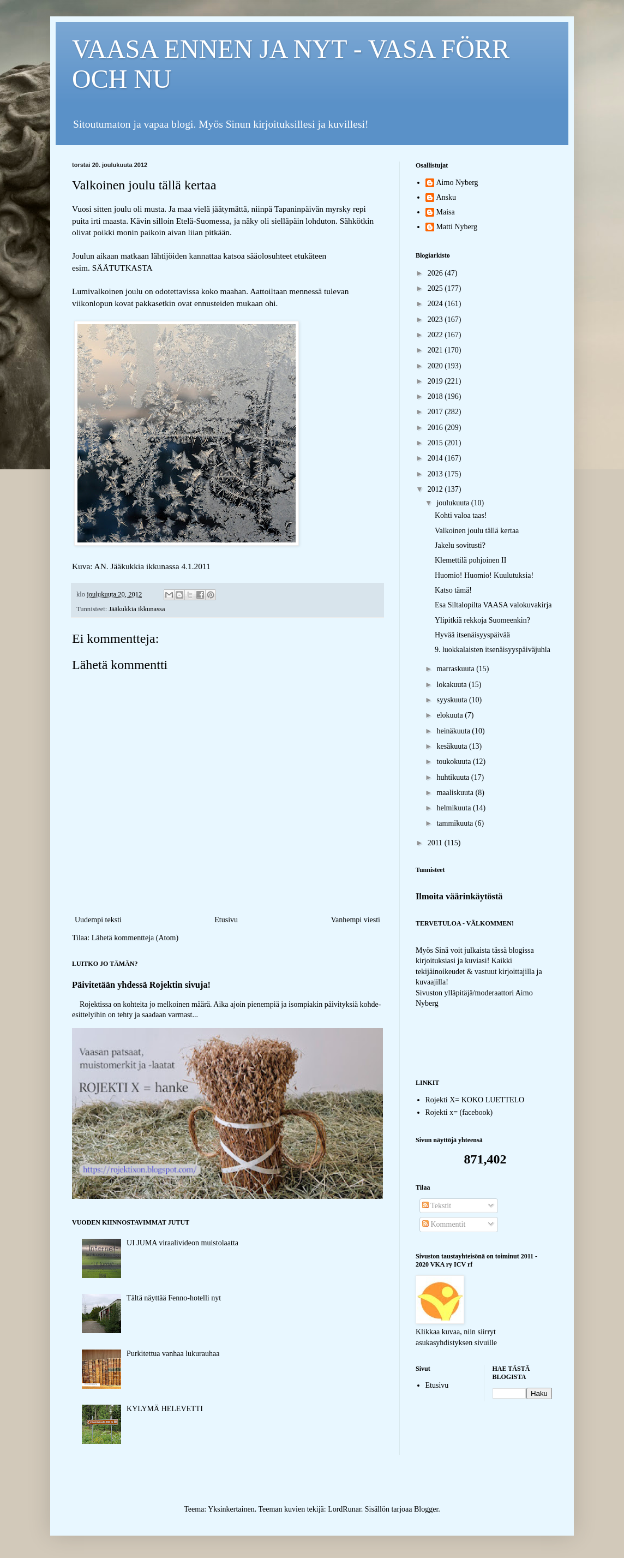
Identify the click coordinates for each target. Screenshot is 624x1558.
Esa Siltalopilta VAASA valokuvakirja (493, 605)
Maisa (445, 212)
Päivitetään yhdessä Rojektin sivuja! (141, 985)
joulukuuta (453, 503)
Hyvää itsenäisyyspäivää (472, 635)
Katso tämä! (453, 590)
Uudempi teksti (98, 920)
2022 (436, 335)
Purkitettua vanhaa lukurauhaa (173, 1354)
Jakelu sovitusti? (460, 545)
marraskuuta (456, 669)
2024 (436, 304)
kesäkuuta (452, 746)
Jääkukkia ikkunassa (137, 609)
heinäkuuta (454, 731)
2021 (436, 350)
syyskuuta (452, 700)
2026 (436, 273)
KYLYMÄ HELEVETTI (165, 1409)
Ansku (446, 197)
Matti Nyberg (457, 227)
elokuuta (450, 715)
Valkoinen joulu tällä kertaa (477, 531)
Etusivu (226, 920)
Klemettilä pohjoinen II (470, 560)
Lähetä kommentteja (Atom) (135, 938)
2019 (436, 381)
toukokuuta (454, 761)
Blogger (426, 1509)
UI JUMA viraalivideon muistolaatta (182, 1243)
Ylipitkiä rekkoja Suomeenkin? (482, 620)
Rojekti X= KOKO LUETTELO (475, 1100)
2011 (436, 843)
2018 (436, 396)
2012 (436, 489)
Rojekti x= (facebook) (459, 1112)
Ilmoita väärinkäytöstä (459, 896)
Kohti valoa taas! (461, 515)
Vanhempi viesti (355, 920)
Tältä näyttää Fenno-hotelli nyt (174, 1298)
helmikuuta (454, 808)
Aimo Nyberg (457, 182)
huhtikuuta (453, 777)
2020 (436, 366)
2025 (436, 288)
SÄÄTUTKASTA (122, 267)
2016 (436, 427)
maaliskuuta (455, 793)
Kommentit (443, 1224)
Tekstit (436, 1206)
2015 (436, 443)
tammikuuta (455, 823)
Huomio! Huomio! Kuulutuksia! (484, 575)
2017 (436, 412)
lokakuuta (452, 684)
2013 (436, 474)
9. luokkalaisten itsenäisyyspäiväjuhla (492, 650)
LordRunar (344, 1509)
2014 (436, 458)
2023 (436, 319)
